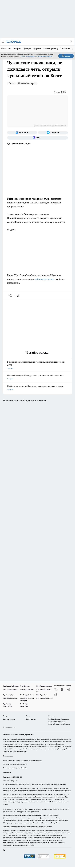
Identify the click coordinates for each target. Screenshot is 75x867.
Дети (11, 83)
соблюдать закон (44, 278)
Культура (27, 49)
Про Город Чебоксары (11, 686)
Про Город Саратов (10, 698)
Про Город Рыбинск (27, 695)
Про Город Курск (9, 695)
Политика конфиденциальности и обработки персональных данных (27, 827)
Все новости (6, 49)
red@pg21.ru (12, 781)
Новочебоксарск (27, 83)
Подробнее (55, 823)
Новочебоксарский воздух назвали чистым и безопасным (37, 377)
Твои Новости (25, 686)
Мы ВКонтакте (66, 49)
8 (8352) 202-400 (16, 777)
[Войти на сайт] (71, 41)
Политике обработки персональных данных (36, 56)
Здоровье (37, 49)
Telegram (6, 716)
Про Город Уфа (41, 695)
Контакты (52, 716)
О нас (28, 716)
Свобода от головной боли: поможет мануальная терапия (37, 388)
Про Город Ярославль (44, 686)
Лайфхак (17, 49)
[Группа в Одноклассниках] (62, 689)
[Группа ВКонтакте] (22, 132)
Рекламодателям (9, 727)
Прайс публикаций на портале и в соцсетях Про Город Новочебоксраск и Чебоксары (59, 721)
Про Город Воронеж (10, 689)
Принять (66, 56)
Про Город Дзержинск (44, 698)
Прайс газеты (30, 719)
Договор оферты (9, 719)
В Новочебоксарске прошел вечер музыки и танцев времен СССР (37, 365)
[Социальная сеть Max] (37, 138)
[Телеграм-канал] (53, 132)
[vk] (11, 295)
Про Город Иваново (27, 689)
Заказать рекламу (51, 49)
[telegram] (18, 295)
